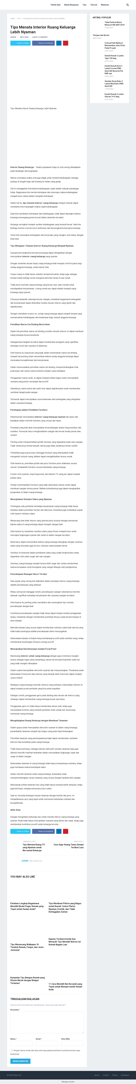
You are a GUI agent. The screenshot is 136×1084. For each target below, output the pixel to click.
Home (12, 19)
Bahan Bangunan (71, 5)
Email (39, 1039)
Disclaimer (125, 1075)
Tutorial (93, 5)
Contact (106, 1075)
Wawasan (105, 5)
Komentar (15, 1010)
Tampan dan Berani (101, 35)
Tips (84, 5)
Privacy (114, 1075)
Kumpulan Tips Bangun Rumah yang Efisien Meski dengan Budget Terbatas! (27, 980)
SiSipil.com (17, 1075)
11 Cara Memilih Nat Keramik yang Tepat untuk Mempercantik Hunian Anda (65, 987)
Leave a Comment (40, 37)
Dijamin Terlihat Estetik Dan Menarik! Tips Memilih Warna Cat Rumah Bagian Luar (65, 942)
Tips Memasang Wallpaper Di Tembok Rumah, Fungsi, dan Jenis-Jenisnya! (27, 947)
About (97, 1075)
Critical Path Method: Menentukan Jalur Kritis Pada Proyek (115, 45)
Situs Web (65, 1039)
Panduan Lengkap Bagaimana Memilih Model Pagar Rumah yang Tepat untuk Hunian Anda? (26, 906)
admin (13, 37)
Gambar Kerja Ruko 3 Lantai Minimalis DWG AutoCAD (114, 83)
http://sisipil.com (35, 861)
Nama (13, 1039)
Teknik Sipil (55, 5)
